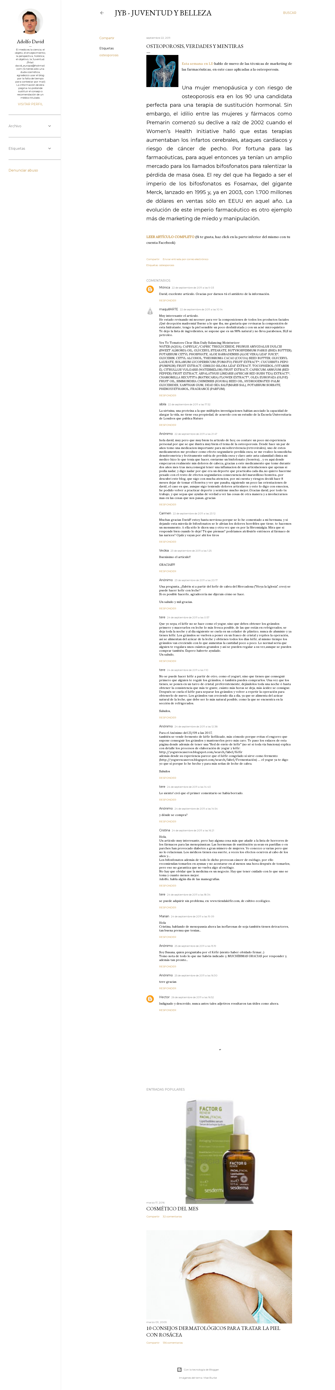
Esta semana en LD (197, 63)
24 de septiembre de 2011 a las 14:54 (196, 808)
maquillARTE (168, 309)
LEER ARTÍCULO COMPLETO (170, 237)
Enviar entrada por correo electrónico (185, 259)
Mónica (164, 287)
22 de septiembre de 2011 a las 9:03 (193, 287)
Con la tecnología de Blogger (198, 1369)
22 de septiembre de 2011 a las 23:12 (194, 513)
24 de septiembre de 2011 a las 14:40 (189, 786)
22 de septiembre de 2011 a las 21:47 (196, 433)
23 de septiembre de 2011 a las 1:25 (191, 550)
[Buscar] (289, 13)
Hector (164, 997)
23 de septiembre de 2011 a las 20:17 (196, 580)
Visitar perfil (30, 104)
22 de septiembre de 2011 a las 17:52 (189, 404)
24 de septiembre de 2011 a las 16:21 (193, 830)
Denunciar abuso (23, 170)
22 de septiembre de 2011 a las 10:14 (201, 309)
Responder (167, 300)
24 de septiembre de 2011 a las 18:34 (188, 894)
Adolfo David (30, 41)
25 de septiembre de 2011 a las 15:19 (195, 945)
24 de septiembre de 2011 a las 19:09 (192, 916)
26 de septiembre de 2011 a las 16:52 (192, 997)
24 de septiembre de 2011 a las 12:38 (196, 726)
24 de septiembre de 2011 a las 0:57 (188, 617)
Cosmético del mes (172, 1208)
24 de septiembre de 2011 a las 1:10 (187, 670)
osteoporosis (108, 55)
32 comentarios (172, 1216)
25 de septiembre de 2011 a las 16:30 (196, 975)
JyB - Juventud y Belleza (163, 13)
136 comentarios (173, 1342)
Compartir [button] (106, 38)
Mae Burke (210, 1377)
